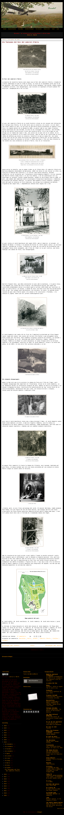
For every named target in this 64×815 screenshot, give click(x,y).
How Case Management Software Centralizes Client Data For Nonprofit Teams (54, 753)
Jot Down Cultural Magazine (52, 715)
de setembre (9, 751)
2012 (5, 788)
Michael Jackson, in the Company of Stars (53, 799)
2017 (5, 776)
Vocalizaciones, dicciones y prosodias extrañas (54, 697)
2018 (5, 774)
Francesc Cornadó (51, 695)
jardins (35, 638)
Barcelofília (50, 700)
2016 (5, 779)
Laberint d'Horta (45, 638)
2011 (5, 790)
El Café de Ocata (51, 736)
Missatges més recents (10, 645)
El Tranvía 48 (50, 787)
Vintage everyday (51, 708)
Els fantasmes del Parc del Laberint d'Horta (20, 42)
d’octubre (8, 749)
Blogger (39, 812)
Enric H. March (14, 676)
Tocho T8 (49, 774)
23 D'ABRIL (49, 781)
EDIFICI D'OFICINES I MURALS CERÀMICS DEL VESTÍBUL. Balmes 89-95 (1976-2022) (53, 703)
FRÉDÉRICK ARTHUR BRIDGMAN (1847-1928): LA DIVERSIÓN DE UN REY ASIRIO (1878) (54, 777)
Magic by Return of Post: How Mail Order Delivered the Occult (54, 805)
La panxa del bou (51, 683)
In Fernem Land (51, 792)
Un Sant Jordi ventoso (53, 737)
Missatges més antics (53, 645)
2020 (5, 739)
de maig (8, 760)
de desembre (9, 744)
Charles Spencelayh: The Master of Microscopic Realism (53, 711)
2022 (5, 735)
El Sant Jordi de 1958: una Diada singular (53, 789)
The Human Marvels (52, 750)
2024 (5, 730)
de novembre (9, 746)
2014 (5, 783)
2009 (5, 795)
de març (8, 765)
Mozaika (48, 762)
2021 (5, 737)
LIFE (47, 797)
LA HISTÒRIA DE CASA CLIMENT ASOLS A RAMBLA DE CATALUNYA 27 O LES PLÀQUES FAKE (54, 769)
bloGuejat (49, 690)
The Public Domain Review (54, 802)
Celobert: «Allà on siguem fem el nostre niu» (54, 687)
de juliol (8, 756)
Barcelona (22, 638)
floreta (48, 728)
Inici (32, 645)
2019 (5, 742)
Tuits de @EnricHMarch (30, 674)
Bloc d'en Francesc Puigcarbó (52, 731)
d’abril (8, 763)
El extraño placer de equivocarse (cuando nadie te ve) (54, 718)
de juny (8, 758)
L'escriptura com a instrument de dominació (53, 724)
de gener (8, 767)
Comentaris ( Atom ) (37, 649)
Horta (29, 638)
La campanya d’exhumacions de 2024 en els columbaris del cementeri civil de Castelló (54, 678)
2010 (5, 793)
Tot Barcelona (50, 740)
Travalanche (50, 745)
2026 (5, 725)
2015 (5, 781)
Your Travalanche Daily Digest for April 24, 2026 (54, 747)
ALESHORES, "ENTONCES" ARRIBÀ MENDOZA (53, 733)
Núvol (48, 685)
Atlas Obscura (50, 758)
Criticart (49, 766)
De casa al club (51, 727)
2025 (5, 728)
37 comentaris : (22, 636)
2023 (5, 732)
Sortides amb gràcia (52, 784)
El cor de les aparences (54, 722)
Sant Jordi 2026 (51, 785)
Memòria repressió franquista (52, 675)
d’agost (8, 753)
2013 (5, 786)
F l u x (48, 780)
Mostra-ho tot (60, 808)
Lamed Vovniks (50, 764)
